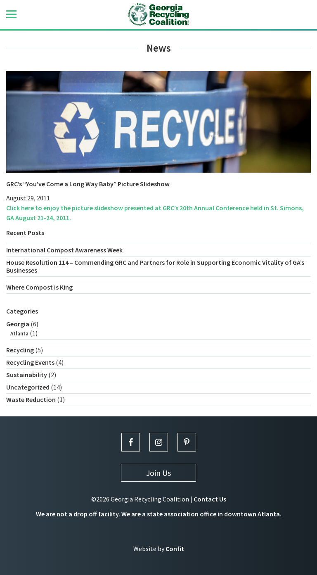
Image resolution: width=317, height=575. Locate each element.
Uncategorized (28, 387)
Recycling (20, 350)
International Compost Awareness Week (64, 250)
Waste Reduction (31, 399)
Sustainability (26, 375)
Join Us (158, 473)
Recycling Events (30, 362)
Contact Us (210, 499)
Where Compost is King (39, 287)
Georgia (17, 324)
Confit (175, 548)
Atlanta (19, 333)
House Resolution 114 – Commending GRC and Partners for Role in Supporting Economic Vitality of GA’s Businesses (155, 266)
